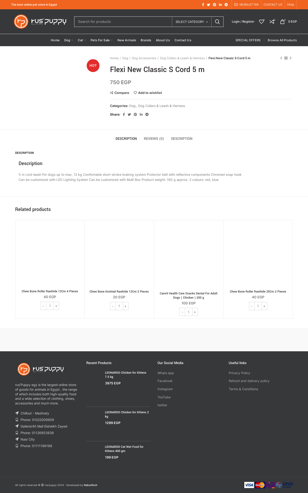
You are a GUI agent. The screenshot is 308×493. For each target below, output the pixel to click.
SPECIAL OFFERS (248, 40)
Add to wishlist (150, 92)
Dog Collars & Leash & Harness (182, 58)
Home (114, 58)
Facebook (165, 381)
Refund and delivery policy (249, 381)
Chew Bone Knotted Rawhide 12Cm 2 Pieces (119, 292)
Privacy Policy (239, 373)
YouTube (164, 397)
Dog (125, 58)
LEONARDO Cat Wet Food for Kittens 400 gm (124, 449)
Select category (190, 22)
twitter (162, 405)
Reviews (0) (154, 138)
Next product (290, 58)
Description (126, 138)
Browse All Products (282, 40)
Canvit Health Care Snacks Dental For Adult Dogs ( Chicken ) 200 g (189, 295)
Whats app (165, 373)
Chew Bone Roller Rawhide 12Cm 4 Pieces (50, 291)
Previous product (281, 58)
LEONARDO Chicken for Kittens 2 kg (127, 414)
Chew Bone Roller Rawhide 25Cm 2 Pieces (258, 292)
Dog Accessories (144, 58)
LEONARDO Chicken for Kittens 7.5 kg (125, 375)
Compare (121, 92)
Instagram (165, 389)
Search (217, 21)
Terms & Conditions (243, 389)
